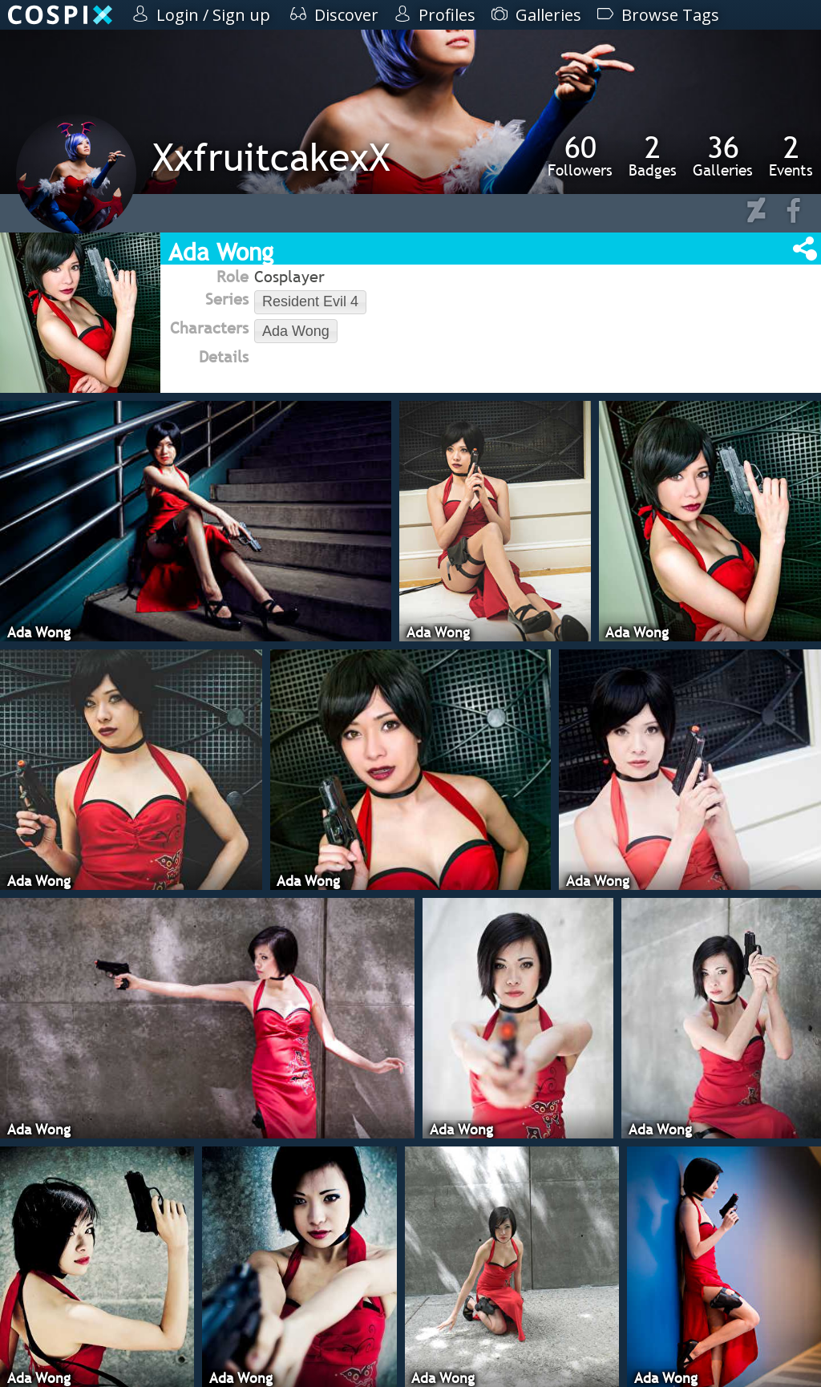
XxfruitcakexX (271, 156)
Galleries (723, 155)
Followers (580, 155)
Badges (653, 155)
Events (791, 155)
